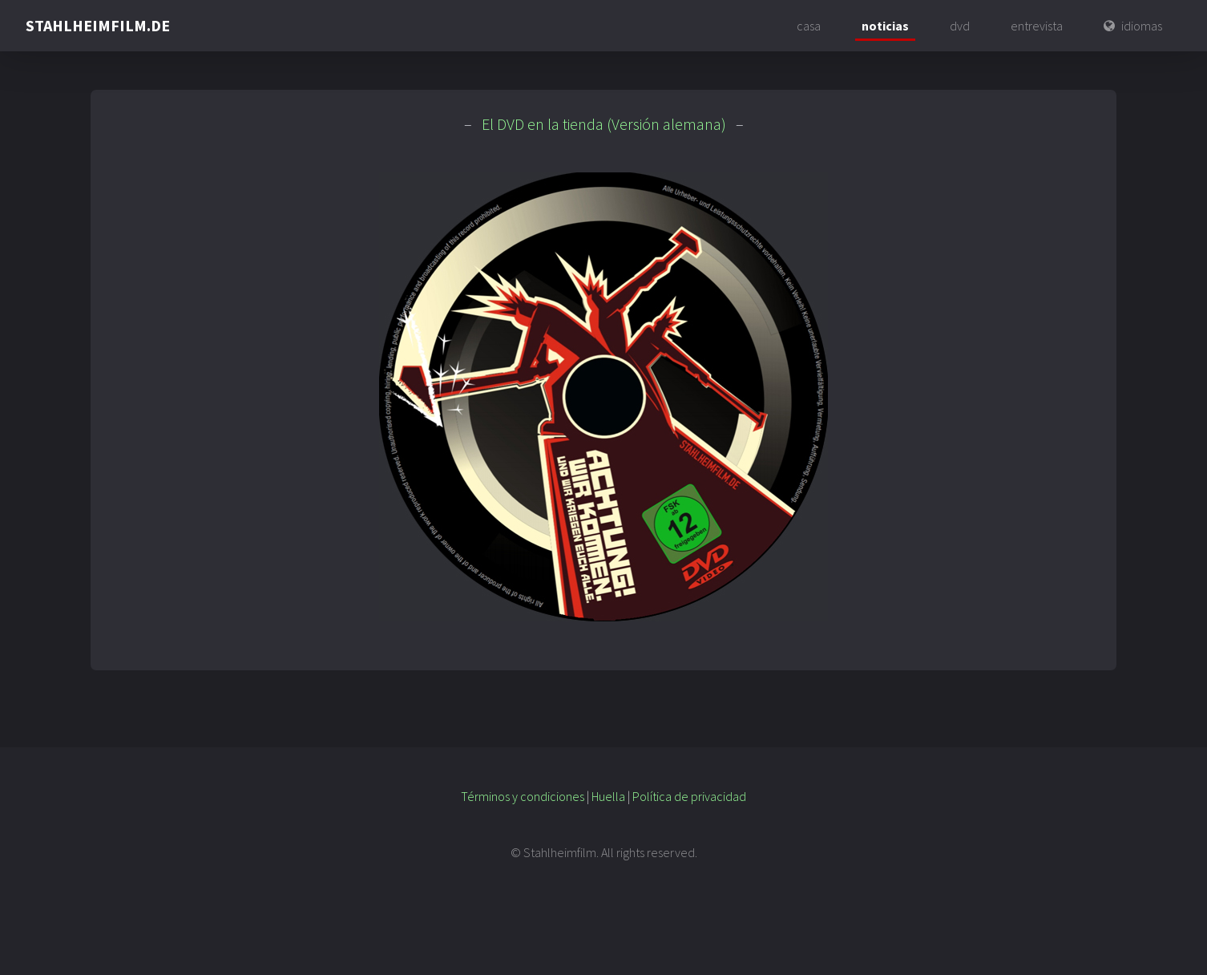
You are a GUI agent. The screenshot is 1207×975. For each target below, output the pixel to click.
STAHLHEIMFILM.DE (98, 25)
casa (809, 26)
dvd (960, 26)
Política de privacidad (689, 796)
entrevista (1037, 26)
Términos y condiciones (522, 796)
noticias (885, 26)
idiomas (1141, 26)
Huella (608, 796)
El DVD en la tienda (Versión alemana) (604, 124)
